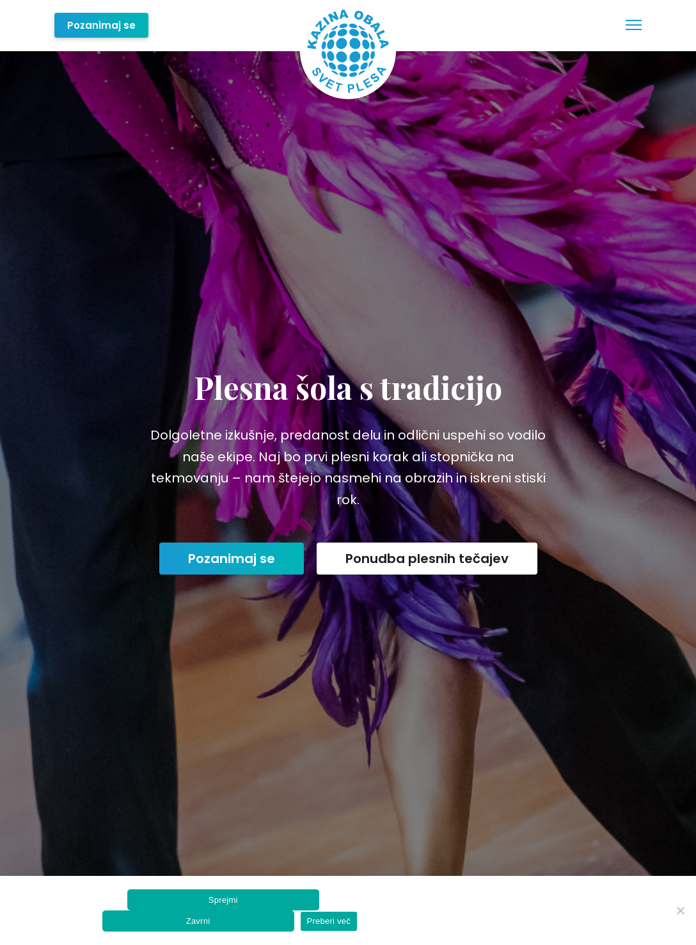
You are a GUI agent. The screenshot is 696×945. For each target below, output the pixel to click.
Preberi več (329, 921)
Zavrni (198, 921)
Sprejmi (223, 900)
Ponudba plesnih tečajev (427, 559)
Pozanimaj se (101, 25)
